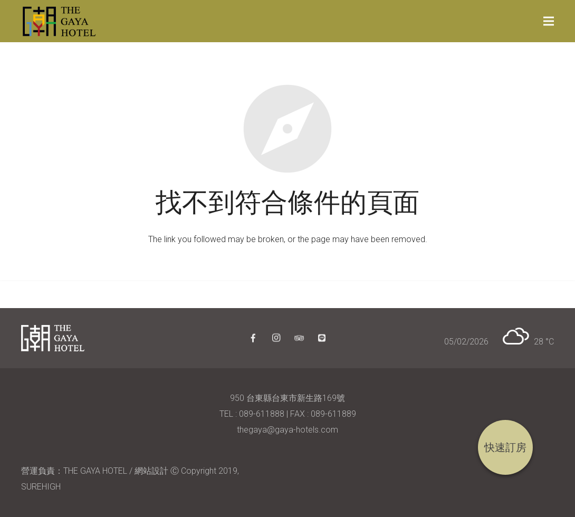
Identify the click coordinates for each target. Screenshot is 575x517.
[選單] (548, 21)
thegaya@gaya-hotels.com (287, 430)
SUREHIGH (41, 487)
